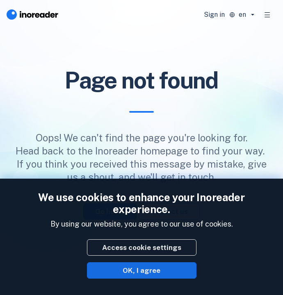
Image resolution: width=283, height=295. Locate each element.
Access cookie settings (141, 247)
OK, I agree (141, 270)
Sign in (214, 14)
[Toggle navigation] (267, 14)
